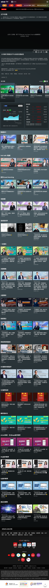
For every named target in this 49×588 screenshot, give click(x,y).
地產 (3, 534)
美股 (26, 533)
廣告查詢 (15, 567)
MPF (46, 533)
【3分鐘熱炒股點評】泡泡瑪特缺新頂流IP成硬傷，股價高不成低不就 (24, 382)
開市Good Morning (7, 177)
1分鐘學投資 (4, 390)
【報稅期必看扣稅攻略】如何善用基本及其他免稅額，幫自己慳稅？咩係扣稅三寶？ (40, 406)
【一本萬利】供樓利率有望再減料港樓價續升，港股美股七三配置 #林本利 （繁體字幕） (8, 260)
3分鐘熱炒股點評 (6, 367)
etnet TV (4, 533)
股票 (11, 533)
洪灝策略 (3, 269)
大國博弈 (3, 295)
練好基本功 (4, 413)
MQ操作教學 (5, 457)
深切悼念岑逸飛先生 (23, 235)
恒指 (27, 106)
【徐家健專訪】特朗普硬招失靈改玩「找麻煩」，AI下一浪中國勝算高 (24, 334)
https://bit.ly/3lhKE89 (31, 68)
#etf (29, 73)
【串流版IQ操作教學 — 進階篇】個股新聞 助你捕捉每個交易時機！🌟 (8, 494)
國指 (27, 109)
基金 (42, 533)
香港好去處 (20, 534)
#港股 (2, 73)
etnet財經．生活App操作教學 (10, 435)
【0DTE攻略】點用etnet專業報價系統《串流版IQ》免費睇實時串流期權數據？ (8, 518)
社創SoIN (26, 534)
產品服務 (10, 567)
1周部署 (3, 199)
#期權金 (15, 73)
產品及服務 (4, 502)
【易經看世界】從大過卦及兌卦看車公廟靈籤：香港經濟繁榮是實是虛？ (40, 236)
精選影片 (3, 132)
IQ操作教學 (4, 479)
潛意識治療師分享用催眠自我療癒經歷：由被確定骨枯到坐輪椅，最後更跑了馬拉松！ (40, 148)
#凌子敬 (25, 73)
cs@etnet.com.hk (32, 565)
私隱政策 (24, 567)
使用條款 (29, 567)
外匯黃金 (33, 533)
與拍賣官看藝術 (6, 342)
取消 (27, 36)
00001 (4, 110)
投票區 (31, 534)
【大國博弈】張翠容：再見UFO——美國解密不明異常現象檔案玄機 (8, 311)
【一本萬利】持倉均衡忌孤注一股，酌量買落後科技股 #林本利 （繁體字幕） (24, 260)
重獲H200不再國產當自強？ (8, 191)
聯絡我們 (19, 567)
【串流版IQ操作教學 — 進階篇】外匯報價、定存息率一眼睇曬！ (24, 494)
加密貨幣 (38, 533)
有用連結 (38, 567)
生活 (6, 534)
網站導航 (34, 567)
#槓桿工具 (7, 73)
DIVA (9, 534)
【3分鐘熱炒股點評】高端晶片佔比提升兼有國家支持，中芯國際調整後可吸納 (8, 382)
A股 (29, 533)
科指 (27, 111)
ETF (23, 533)
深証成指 (28, 122)
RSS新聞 (43, 567)
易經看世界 (4, 221)
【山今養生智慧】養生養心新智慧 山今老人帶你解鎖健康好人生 (40, 518)
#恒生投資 (20, 73)
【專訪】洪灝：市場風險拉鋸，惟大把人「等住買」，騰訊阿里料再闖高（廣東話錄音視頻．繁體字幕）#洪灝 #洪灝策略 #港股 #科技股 (40, 286)
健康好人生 (14, 534)
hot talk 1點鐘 (29, 5)
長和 (8, 110)
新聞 (8, 533)
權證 (20, 533)
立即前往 (22, 36)
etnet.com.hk (7, 529)
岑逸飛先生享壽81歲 (6, 235)
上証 (27, 117)
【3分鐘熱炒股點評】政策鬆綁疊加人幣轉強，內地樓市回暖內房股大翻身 (40, 382)
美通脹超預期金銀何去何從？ (24, 169)
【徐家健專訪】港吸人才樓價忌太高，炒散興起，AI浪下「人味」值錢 (8, 334)
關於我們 (5, 567)
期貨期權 (15, 533)
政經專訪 (3, 319)
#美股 (11, 73)
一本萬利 (3, 244)
